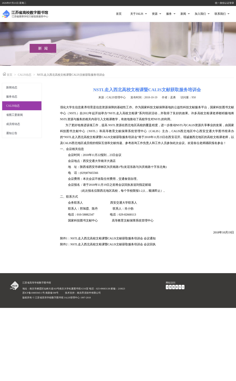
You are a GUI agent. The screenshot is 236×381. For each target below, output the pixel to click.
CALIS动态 (24, 74)
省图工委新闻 (14, 114)
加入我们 (202, 13)
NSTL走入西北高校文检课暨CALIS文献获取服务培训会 (147, 89)
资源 (156, 13)
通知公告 (11, 133)
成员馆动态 (13, 124)
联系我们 (222, 13)
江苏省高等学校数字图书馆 (36, 282)
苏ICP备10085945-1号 (33, 292)
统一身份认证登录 (224, 3)
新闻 (185, 13)
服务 (171, 13)
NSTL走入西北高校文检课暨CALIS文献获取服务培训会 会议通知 (113, 238)
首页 (119, 13)
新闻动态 (11, 87)
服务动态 (11, 96)
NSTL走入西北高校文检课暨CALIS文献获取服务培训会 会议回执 (113, 244)
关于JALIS (138, 13)
